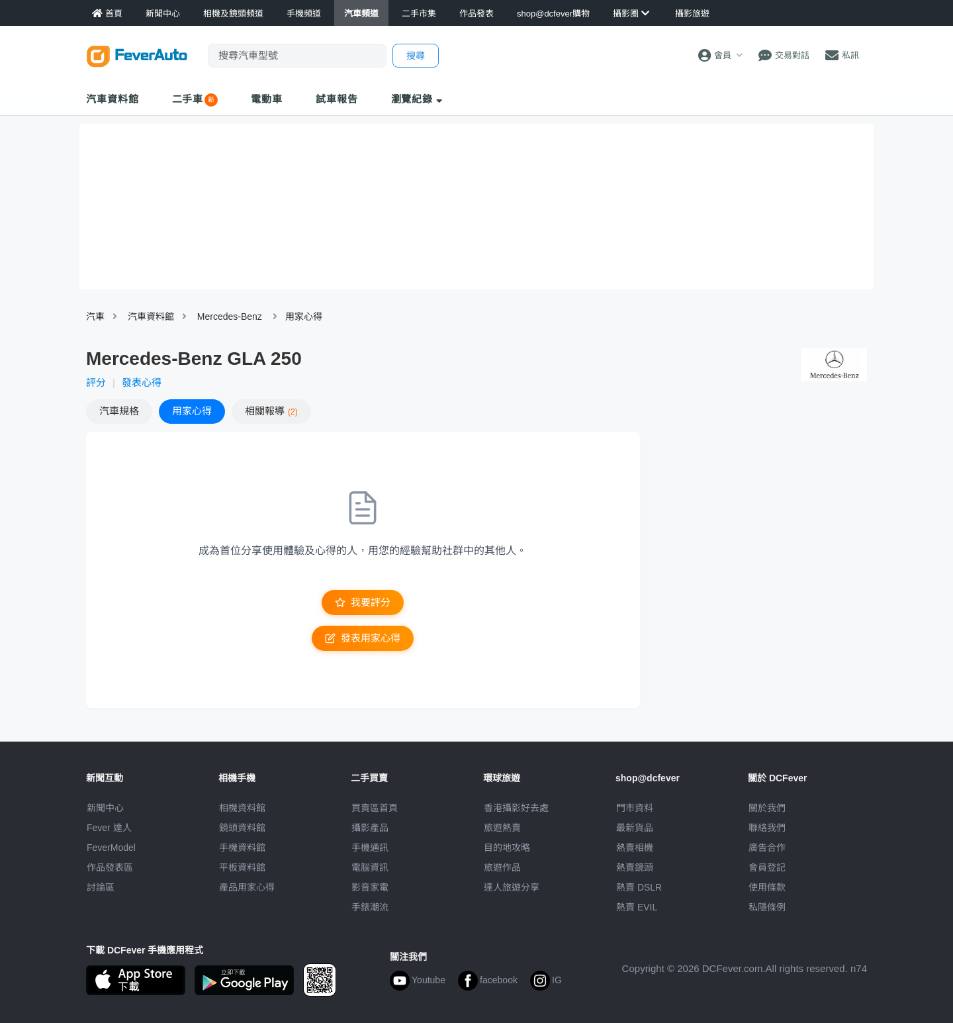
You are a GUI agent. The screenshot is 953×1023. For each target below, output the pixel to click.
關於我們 (767, 808)
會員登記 (767, 867)
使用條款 (767, 887)
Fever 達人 (109, 827)
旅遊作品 (502, 867)
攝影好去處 (516, 808)
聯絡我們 (767, 827)
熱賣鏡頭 (634, 867)
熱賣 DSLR (639, 887)
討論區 (100, 887)
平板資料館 (242, 867)
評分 (96, 382)
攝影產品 (369, 827)
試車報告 (337, 99)
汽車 (95, 316)
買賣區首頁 (374, 808)
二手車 (188, 99)
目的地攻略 (507, 847)
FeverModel (111, 847)
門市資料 (634, 808)
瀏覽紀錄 (417, 99)
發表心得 (141, 382)
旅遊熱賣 (502, 827)
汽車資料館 (112, 99)
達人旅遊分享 (511, 887)
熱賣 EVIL (636, 907)
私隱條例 (767, 907)
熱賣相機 (634, 847)
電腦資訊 (369, 867)
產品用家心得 (247, 887)
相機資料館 (242, 808)
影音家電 (369, 887)
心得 (192, 410)
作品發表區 (110, 867)
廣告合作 (767, 847)
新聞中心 (105, 808)
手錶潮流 (369, 907)
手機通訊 (369, 847)
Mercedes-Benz (229, 316)
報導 (271, 410)
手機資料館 (242, 847)
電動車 (267, 99)
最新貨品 (634, 827)
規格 (119, 410)
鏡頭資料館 (242, 827)
